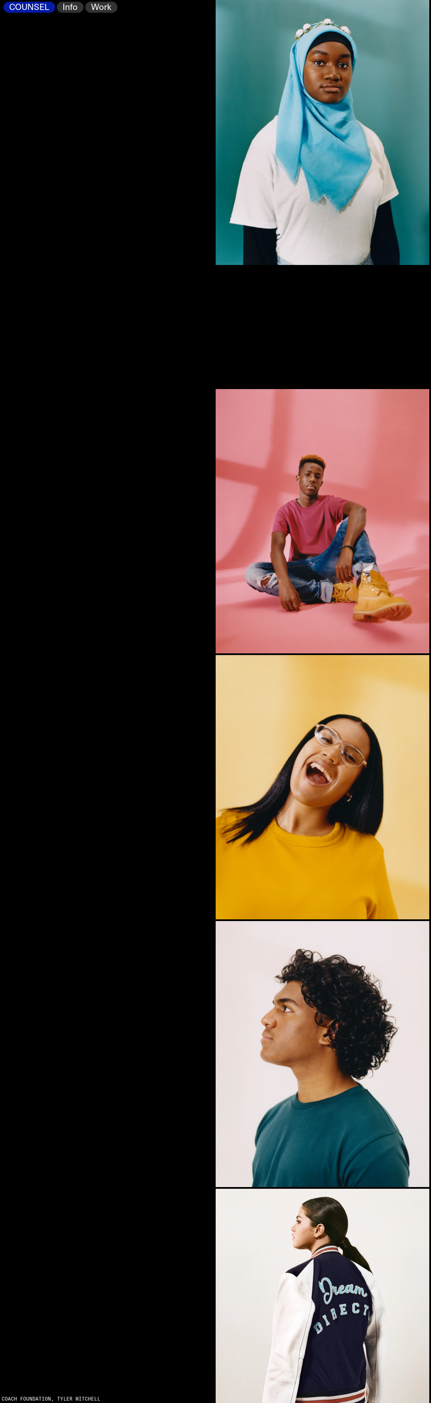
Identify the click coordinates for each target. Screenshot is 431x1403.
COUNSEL (29, 7)
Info (70, 7)
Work (101, 7)
